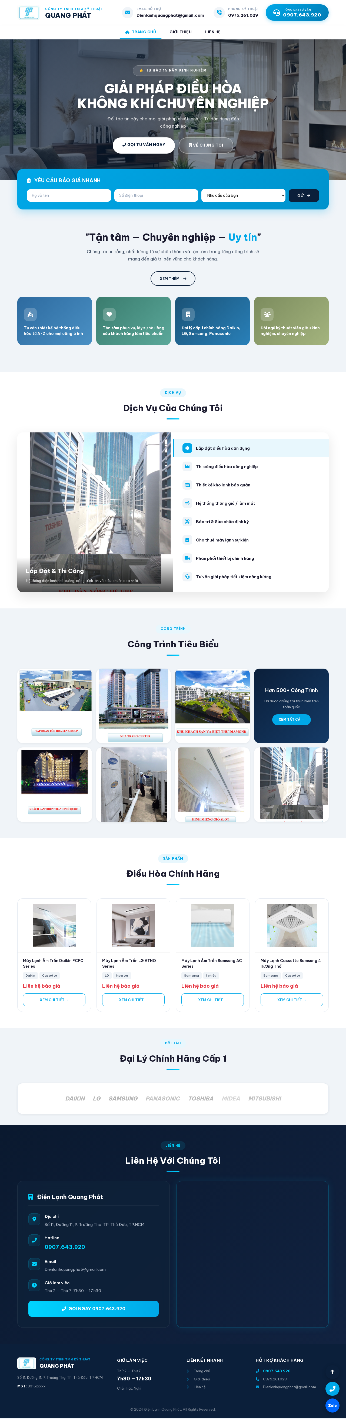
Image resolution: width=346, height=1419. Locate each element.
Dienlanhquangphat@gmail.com (170, 15)
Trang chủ (198, 1372)
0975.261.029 (243, 15)
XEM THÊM (173, 280)
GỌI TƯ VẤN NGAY (143, 146)
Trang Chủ (139, 32)
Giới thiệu (198, 1380)
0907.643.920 (65, 1248)
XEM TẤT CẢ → (291, 721)
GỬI (303, 197)
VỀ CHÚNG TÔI (206, 146)
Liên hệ (196, 1388)
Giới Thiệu (181, 32)
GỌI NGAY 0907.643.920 (93, 1310)
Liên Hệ (216, 32)
